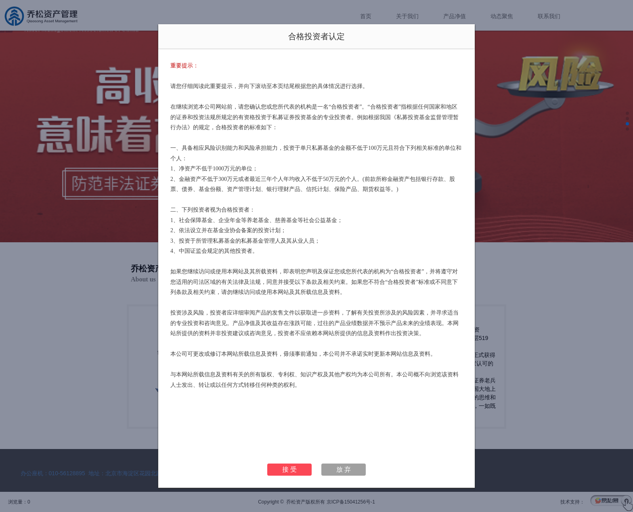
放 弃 (343, 469)
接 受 (289, 469)
